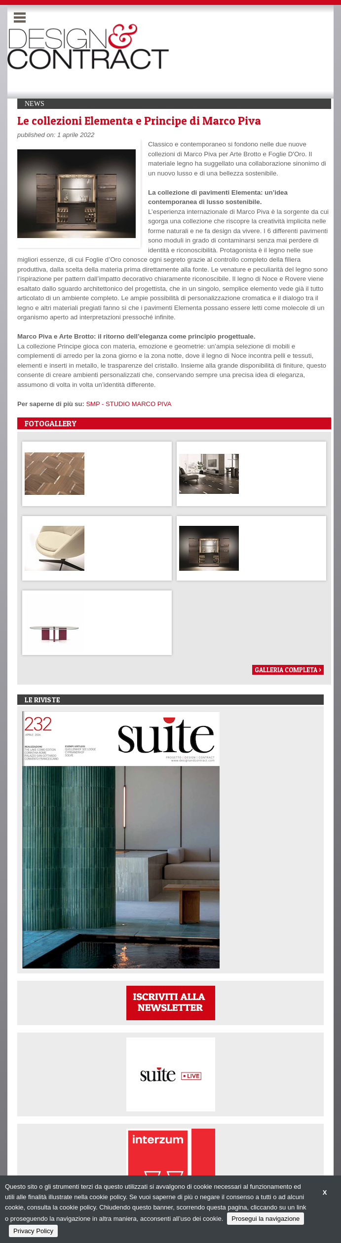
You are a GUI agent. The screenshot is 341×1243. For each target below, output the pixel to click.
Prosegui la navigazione (265, 1218)
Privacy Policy (33, 1231)
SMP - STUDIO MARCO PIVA (128, 404)
